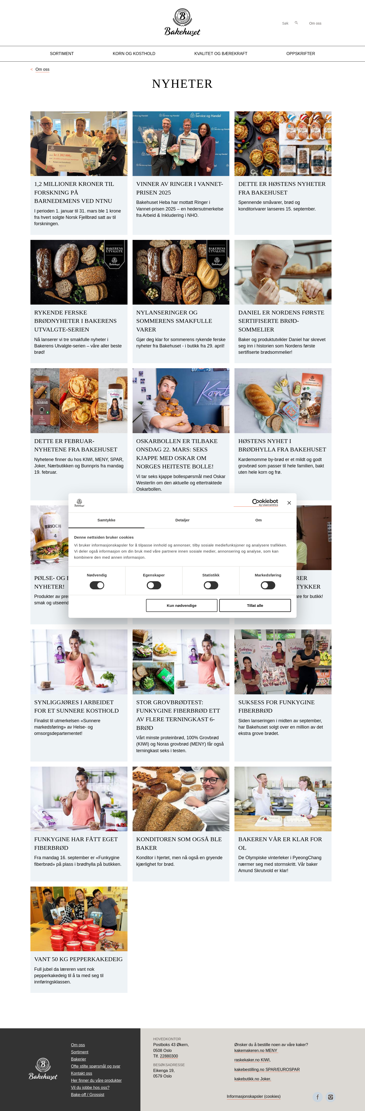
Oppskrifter (300, 53)
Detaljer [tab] (182, 520)
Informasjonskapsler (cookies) (254, 1096)
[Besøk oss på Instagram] (330, 1097)
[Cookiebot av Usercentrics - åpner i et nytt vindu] (256, 503)
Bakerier (78, 1059)
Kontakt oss (81, 1073)
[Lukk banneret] (289, 503)
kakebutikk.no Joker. (252, 1079)
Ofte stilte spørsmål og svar (95, 1066)
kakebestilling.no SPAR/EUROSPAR (267, 1069)
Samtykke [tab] (107, 520)
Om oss (315, 23)
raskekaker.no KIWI (252, 1060)
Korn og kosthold (134, 53)
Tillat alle (255, 605)
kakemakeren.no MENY (256, 1050)
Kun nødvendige (182, 605)
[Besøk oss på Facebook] (318, 1097)
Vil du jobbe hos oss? (90, 1087)
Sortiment (62, 53)
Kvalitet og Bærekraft (220, 53)
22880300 (169, 1056)
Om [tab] (258, 520)
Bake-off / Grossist (87, 1094)
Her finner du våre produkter (96, 1080)
